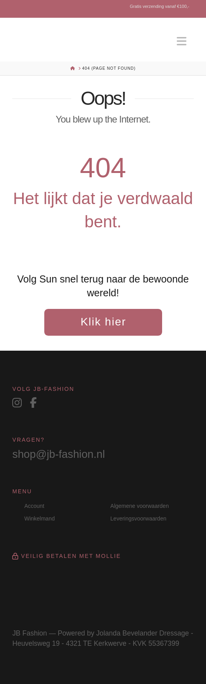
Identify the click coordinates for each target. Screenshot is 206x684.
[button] (182, 41)
